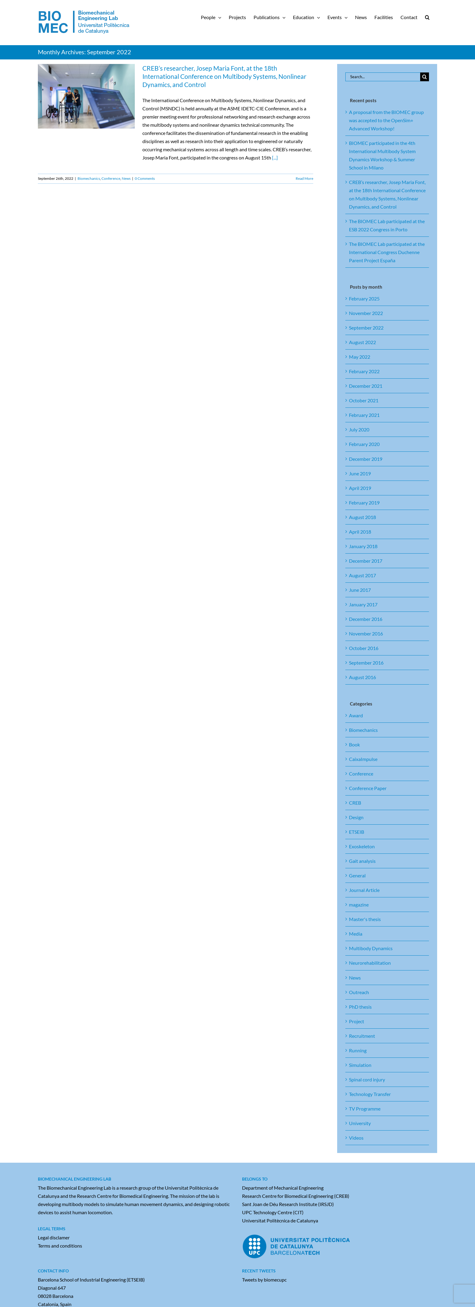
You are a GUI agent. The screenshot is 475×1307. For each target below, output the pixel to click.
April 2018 (360, 532)
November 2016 (366, 633)
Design (356, 817)
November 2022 (366, 313)
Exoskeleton (362, 846)
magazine (359, 904)
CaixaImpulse (363, 759)
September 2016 (366, 662)
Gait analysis (362, 861)
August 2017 (362, 575)
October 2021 (363, 400)
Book (354, 744)
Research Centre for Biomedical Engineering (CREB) (295, 1196)
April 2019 (360, 488)
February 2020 (364, 444)
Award (356, 715)
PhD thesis (360, 1007)
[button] (427, 17)
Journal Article (364, 890)
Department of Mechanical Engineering (283, 1188)
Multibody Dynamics (371, 948)
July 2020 (359, 429)
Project (356, 1021)
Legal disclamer (54, 1237)
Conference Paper (368, 788)
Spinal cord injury (367, 1079)
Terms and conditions (60, 1245)
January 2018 (363, 546)
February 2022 (364, 371)
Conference (110, 178)
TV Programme (364, 1108)
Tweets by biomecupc (264, 1279)
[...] (275, 157)
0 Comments (145, 178)
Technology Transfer (370, 1094)
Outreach (359, 992)
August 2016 (362, 677)
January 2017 (363, 604)
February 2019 (364, 502)
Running (358, 1050)
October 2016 (363, 648)
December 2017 (365, 561)
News (126, 178)
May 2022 (359, 357)
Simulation (360, 1065)
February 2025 (364, 298)
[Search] (424, 76)
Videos (356, 1138)
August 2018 (362, 517)
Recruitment (362, 1036)
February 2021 (364, 415)
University (360, 1123)
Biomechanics (89, 178)
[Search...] (382, 76)
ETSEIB (356, 832)
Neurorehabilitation (370, 963)
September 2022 (366, 327)
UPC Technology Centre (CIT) (273, 1212)
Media (355, 934)
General (357, 875)
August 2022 (362, 342)
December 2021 (365, 386)
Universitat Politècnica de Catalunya (280, 1220)
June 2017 (360, 590)
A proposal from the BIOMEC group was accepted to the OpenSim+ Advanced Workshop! (386, 120)
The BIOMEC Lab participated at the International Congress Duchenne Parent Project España (387, 252)
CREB (355, 803)
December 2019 (365, 459)
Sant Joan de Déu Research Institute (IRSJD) (288, 1204)
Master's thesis (365, 919)
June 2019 (360, 473)
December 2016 (365, 619)
